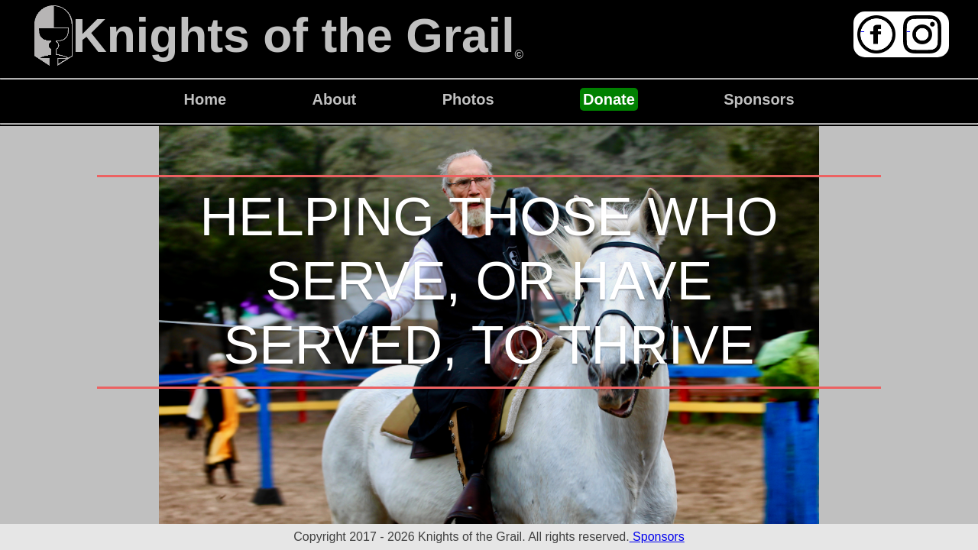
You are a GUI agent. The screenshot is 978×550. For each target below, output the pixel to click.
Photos (468, 99)
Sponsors (759, 99)
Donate (609, 99)
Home (204, 99)
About (335, 99)
